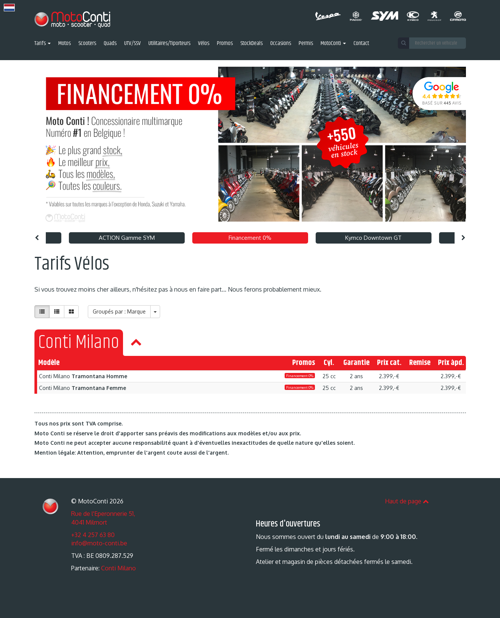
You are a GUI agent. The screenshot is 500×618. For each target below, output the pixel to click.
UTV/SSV (132, 43)
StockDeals (251, 43)
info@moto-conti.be (99, 543)
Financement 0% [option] (250, 237)
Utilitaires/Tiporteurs (169, 43)
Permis (306, 43)
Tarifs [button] (42, 43)
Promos (225, 43)
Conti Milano (118, 568)
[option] (250, 144)
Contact (361, 43)
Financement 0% (299, 375)
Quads (110, 43)
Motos (64, 43)
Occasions (280, 43)
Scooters (87, 43)
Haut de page (407, 501)
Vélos (203, 43)
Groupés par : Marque (119, 311)
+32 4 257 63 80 (93, 535)
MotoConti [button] (333, 43)
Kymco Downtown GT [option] (373, 237)
